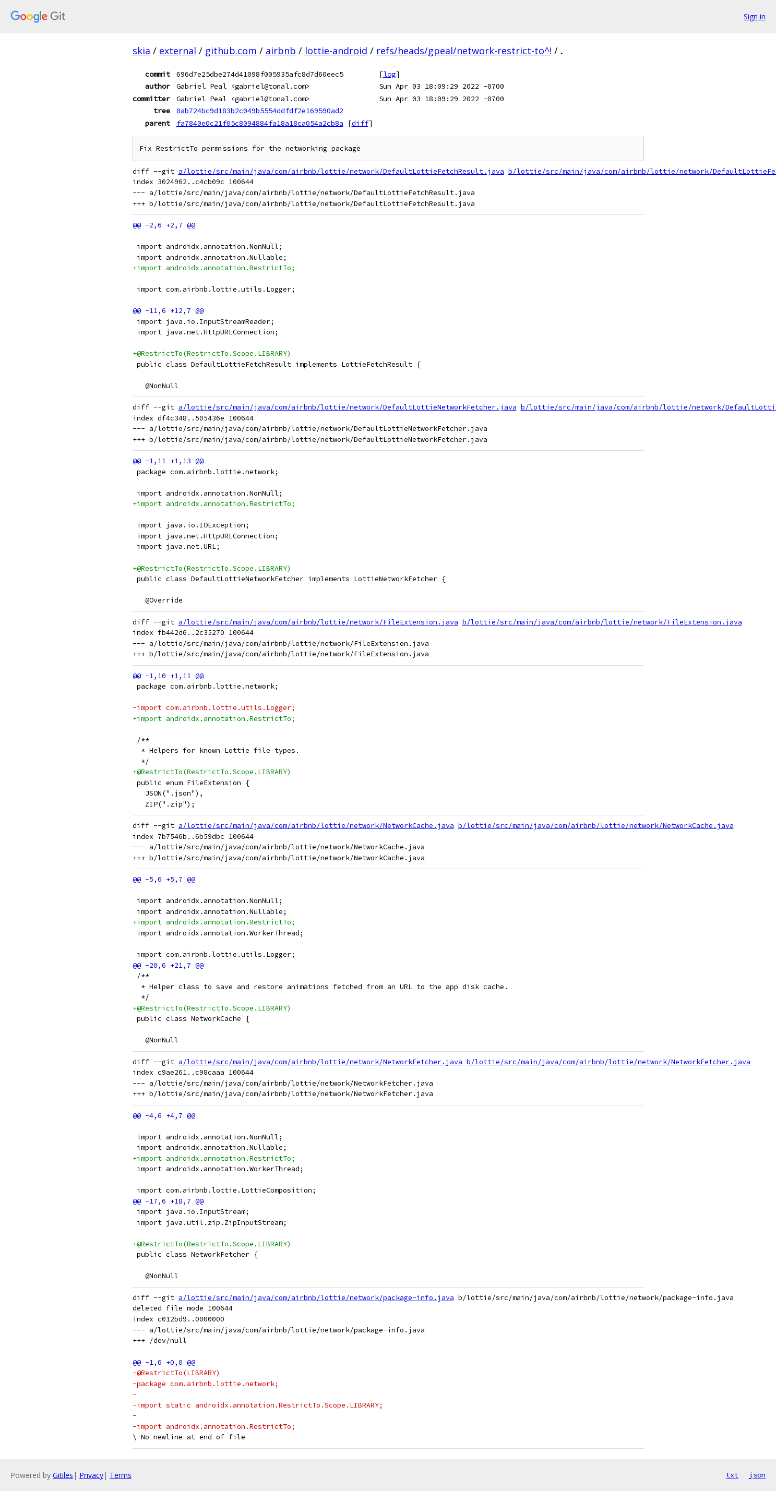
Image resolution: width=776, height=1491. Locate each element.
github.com (231, 50)
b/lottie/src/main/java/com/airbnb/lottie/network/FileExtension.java (602, 622)
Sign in (755, 16)
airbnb (281, 50)
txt (732, 1475)
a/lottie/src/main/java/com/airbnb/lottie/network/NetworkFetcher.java (320, 1061)
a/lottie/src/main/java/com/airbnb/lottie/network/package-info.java (316, 1297)
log (389, 74)
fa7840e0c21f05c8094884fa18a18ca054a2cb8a (259, 123)
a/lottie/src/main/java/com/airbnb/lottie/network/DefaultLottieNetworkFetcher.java (347, 407)
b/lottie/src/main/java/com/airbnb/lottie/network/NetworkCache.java (596, 825)
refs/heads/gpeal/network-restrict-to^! (464, 50)
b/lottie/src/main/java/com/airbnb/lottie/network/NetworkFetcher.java (608, 1061)
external (177, 50)
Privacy (91, 1475)
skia (141, 50)
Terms (121, 1475)
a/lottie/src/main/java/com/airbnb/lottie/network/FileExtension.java (318, 622)
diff (360, 123)
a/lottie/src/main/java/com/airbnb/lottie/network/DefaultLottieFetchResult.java (341, 171)
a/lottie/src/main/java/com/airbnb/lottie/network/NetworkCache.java (316, 825)
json (757, 1475)
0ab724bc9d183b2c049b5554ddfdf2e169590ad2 (259, 110)
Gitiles (63, 1475)
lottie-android (336, 50)
